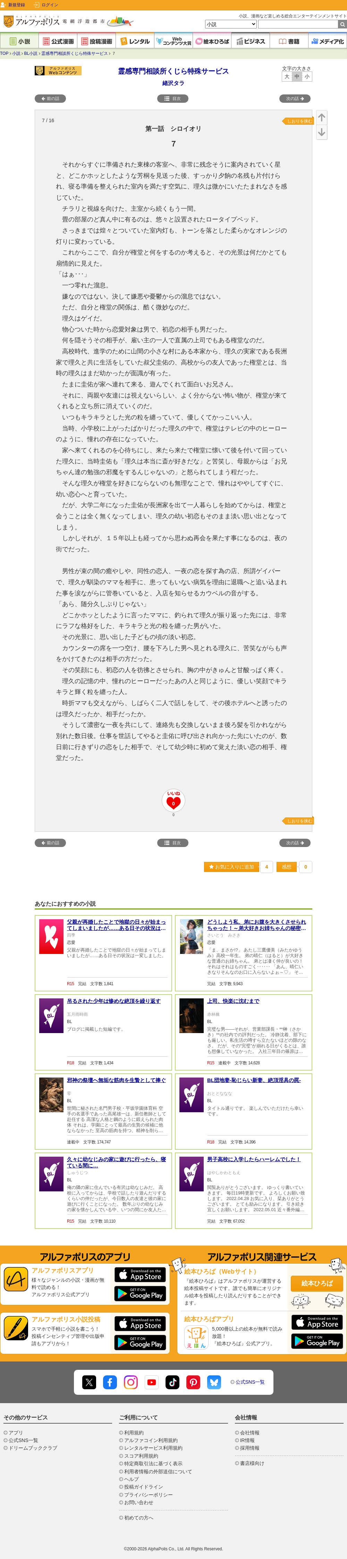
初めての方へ (138, 1517)
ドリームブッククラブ (33, 1448)
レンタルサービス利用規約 (153, 1448)
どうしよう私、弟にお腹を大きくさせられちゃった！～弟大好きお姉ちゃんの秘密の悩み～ (256, 928)
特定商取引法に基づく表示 (153, 1463)
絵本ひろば (317, 1283)
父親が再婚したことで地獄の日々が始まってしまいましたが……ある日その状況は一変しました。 (116, 928)
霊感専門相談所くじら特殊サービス (74, 53)
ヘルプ (131, 1479)
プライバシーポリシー (148, 1495)
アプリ (16, 1432)
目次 (172, 98)
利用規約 (134, 1432)
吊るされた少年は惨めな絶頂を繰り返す (114, 1001)
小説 (16, 53)
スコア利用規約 (141, 1456)
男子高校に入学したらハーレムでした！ (254, 1159)
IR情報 (247, 1440)
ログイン (50, 4)
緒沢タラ (173, 83)
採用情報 (250, 1448)
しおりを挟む (299, 121)
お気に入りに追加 (231, 867)
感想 (286, 867)
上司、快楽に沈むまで (233, 1001)
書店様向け (252, 1463)
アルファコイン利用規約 (151, 1440)
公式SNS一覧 (250, 1382)
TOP (4, 53)
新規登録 (16, 4)
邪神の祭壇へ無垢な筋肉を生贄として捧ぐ (116, 1080)
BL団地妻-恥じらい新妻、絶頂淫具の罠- (254, 1080)
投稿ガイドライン (143, 1487)
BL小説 (31, 53)
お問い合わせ (138, 1502)
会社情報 (250, 1432)
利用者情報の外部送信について (158, 1471)
